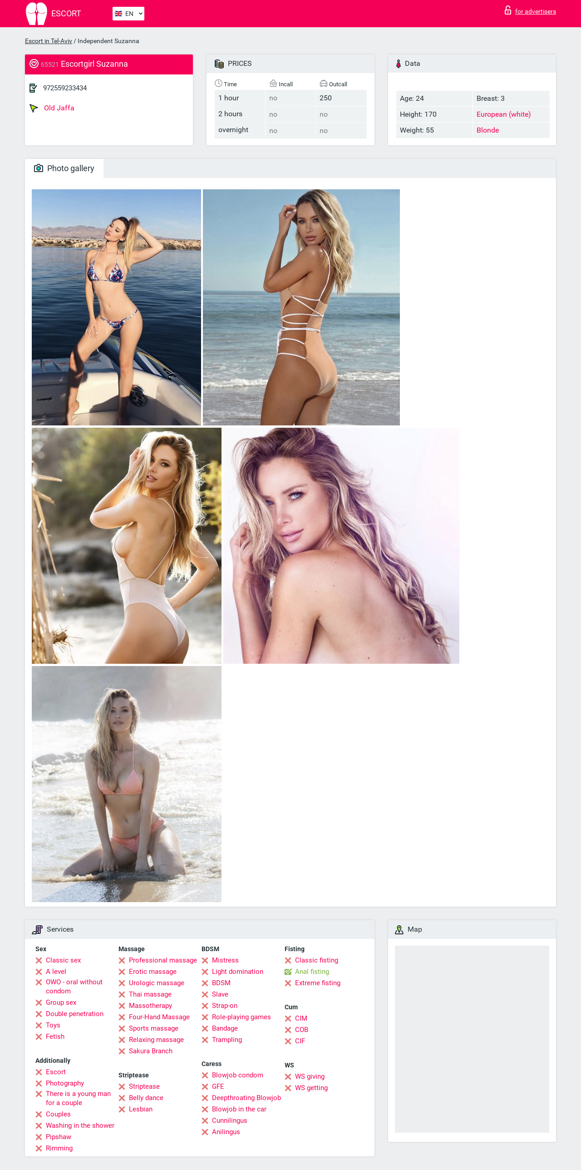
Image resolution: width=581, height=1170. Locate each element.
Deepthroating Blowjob (246, 1098)
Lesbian (141, 1109)
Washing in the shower (80, 1125)
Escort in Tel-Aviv (48, 40)
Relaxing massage (156, 1040)
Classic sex (63, 960)
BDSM (221, 983)
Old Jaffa (52, 108)
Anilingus (226, 1132)
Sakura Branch (150, 1051)
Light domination (237, 972)
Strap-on (224, 1006)
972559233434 (65, 88)
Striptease (144, 1086)
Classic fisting (316, 960)
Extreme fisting (317, 983)
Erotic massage (153, 972)
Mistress (225, 960)
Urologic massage (156, 983)
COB (301, 1030)
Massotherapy (150, 1006)
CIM (301, 1018)
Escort (56, 1072)
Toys (53, 1025)
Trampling (227, 1040)
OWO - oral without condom (74, 986)
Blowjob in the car (239, 1109)
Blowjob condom (237, 1075)
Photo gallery (64, 168)
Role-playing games (241, 1017)
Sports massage (153, 1028)
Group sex (61, 1002)
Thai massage (150, 994)
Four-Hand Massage (159, 1017)
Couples (58, 1114)
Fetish (55, 1036)
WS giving (310, 1076)
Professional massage (163, 960)
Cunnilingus (229, 1120)
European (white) (504, 114)
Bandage (225, 1028)
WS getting (311, 1088)
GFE (218, 1086)
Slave (220, 994)
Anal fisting (312, 972)
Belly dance (146, 1098)
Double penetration (74, 1014)
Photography (65, 1083)
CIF (300, 1041)
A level (56, 972)
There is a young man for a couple (78, 1098)
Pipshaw (58, 1137)
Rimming (59, 1148)
